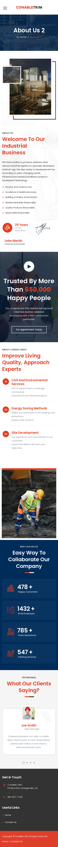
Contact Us (10, 822)
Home (21, 36)
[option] (29, 730)
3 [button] (30, 762)
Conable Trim (22, 836)
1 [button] (23, 762)
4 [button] (34, 762)
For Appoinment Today (29, 329)
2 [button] (27, 762)
